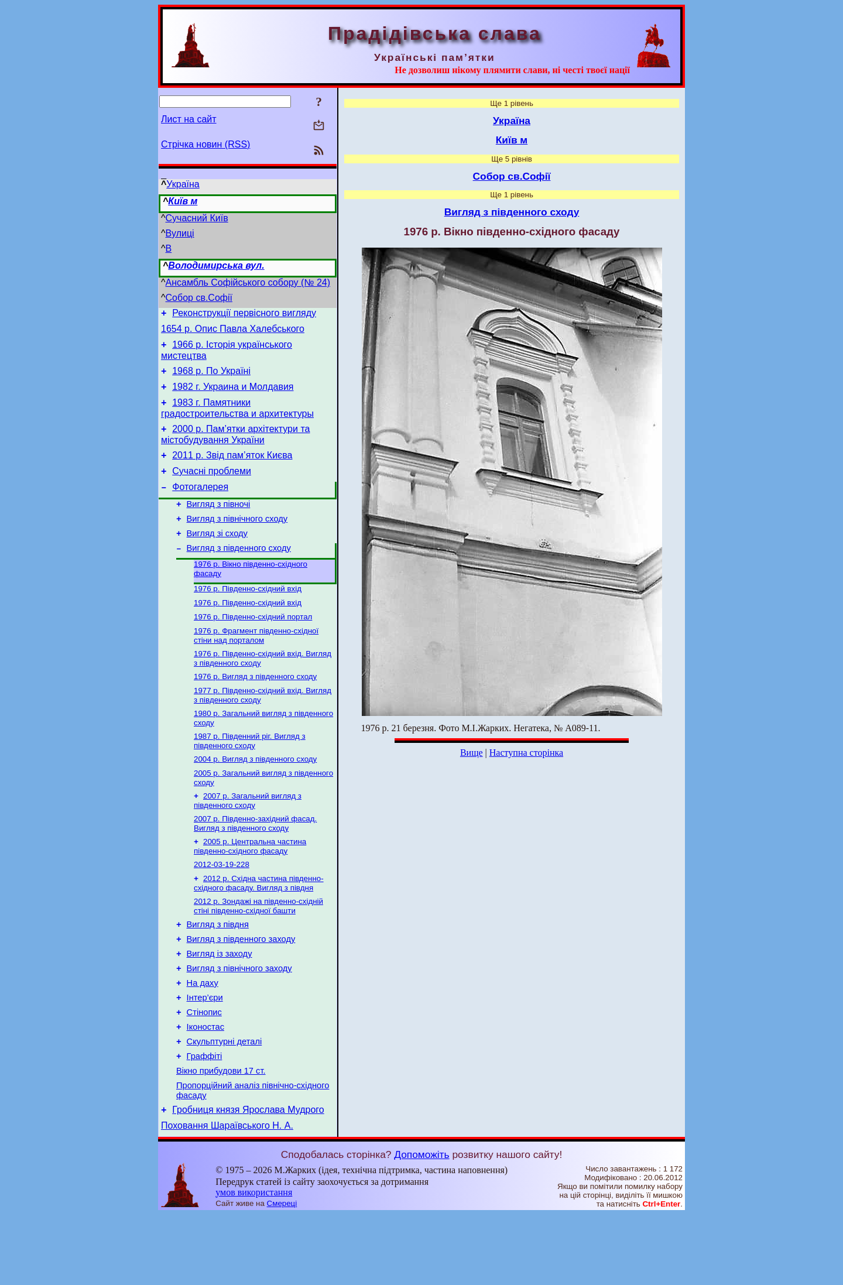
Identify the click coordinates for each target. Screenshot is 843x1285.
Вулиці (180, 233)
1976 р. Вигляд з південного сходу (255, 709)
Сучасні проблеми (211, 487)
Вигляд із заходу (219, 1004)
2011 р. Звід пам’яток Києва (232, 469)
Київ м (182, 201)
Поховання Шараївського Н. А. (227, 1196)
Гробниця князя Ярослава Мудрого (248, 1178)
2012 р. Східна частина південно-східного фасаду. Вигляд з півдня (259, 928)
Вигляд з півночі (219, 523)
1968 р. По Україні (211, 378)
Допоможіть (421, 1225)
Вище (471, 753)
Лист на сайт (189, 119)
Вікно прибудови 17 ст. (221, 1135)
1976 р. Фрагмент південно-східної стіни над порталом (256, 666)
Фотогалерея (200, 504)
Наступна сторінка (526, 753)
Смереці (282, 1273)
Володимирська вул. (216, 265)
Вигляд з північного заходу (239, 1021)
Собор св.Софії (199, 298)
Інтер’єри (205, 1053)
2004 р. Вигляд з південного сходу (255, 796)
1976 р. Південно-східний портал (253, 646)
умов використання (253, 1262)
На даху (202, 1037)
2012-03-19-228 (221, 907)
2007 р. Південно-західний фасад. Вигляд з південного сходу (255, 864)
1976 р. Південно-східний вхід (247, 615)
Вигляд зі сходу (217, 556)
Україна (182, 184)
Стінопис (204, 1070)
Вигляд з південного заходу (241, 988)
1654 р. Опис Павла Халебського (232, 332)
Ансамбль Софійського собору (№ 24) (248, 282)
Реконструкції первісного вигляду (244, 315)
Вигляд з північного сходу (237, 539)
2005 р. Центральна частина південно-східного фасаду (250, 888)
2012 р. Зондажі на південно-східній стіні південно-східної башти (258, 952)
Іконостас (205, 1086)
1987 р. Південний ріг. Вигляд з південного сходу (250, 777)
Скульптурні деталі (224, 1103)
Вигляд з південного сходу (239, 572)
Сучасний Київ (197, 218)
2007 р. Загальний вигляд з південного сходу (247, 840)
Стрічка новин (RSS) (205, 144)
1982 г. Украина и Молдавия (232, 395)
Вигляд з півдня (218, 971)
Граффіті (204, 1119)
